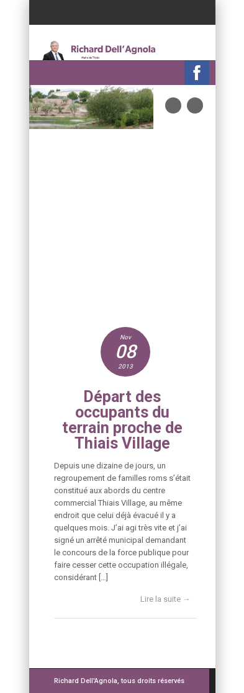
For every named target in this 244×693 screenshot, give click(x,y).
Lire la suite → (165, 599)
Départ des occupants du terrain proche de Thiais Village (122, 420)
